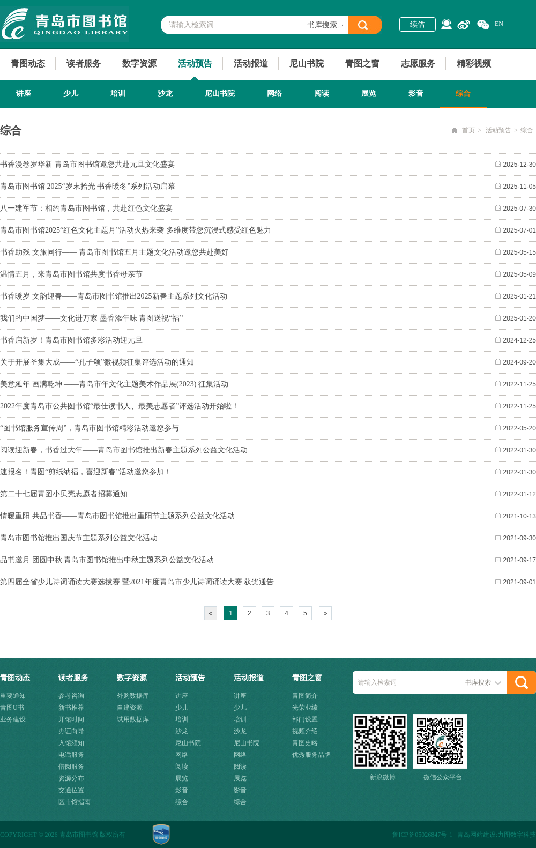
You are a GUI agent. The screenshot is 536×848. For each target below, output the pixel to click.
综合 (463, 94)
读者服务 (83, 63)
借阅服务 (71, 766)
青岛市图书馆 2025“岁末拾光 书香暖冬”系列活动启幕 (87, 186)
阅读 (321, 94)
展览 (368, 94)
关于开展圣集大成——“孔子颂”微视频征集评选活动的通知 (97, 362)
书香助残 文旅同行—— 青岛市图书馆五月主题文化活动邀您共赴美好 (114, 252)
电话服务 (71, 754)
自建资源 (130, 707)
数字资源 (139, 63)
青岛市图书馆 (64, 24)
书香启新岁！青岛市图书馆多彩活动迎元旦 (71, 340)
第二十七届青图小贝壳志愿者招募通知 (64, 494)
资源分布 (71, 778)
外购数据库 (133, 696)
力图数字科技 (516, 834)
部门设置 (305, 719)
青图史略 (305, 743)
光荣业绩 (305, 707)
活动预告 (195, 63)
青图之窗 (362, 63)
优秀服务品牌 (311, 754)
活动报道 (251, 63)
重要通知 (13, 696)
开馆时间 (71, 719)
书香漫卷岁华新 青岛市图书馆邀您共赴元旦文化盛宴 (87, 164)
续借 (417, 24)
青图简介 (305, 696)
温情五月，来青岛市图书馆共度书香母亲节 (71, 274)
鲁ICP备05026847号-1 (422, 834)
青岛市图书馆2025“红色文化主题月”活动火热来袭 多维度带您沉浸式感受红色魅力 (135, 230)
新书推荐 (71, 707)
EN (499, 23)
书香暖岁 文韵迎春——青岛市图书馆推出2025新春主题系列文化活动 (113, 296)
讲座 (23, 94)
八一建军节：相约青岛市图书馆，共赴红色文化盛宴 (86, 208)
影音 (415, 94)
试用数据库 (133, 719)
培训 (117, 94)
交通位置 (71, 790)
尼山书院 (306, 63)
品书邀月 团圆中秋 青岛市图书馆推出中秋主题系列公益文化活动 (107, 560)
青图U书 (12, 707)
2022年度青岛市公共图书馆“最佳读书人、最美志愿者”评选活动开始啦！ (119, 406)
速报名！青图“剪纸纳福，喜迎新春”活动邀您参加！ (86, 472)
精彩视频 (474, 63)
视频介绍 (305, 731)
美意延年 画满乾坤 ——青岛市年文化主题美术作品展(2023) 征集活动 (114, 384)
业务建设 (13, 719)
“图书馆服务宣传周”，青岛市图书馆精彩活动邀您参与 (89, 428)
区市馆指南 (74, 802)
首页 (468, 130)
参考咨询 (71, 696)
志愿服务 (418, 63)
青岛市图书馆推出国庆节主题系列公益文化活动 (79, 538)
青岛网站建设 (476, 834)
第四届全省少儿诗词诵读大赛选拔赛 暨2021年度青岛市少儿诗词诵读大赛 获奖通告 (137, 582)
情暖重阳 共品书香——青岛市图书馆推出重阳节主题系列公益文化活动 (117, 516)
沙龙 (165, 94)
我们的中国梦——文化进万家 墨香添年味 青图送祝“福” (91, 318)
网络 (274, 94)
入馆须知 (71, 743)
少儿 (70, 94)
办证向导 (71, 731)
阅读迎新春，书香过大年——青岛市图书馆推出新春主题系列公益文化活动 (124, 450)
